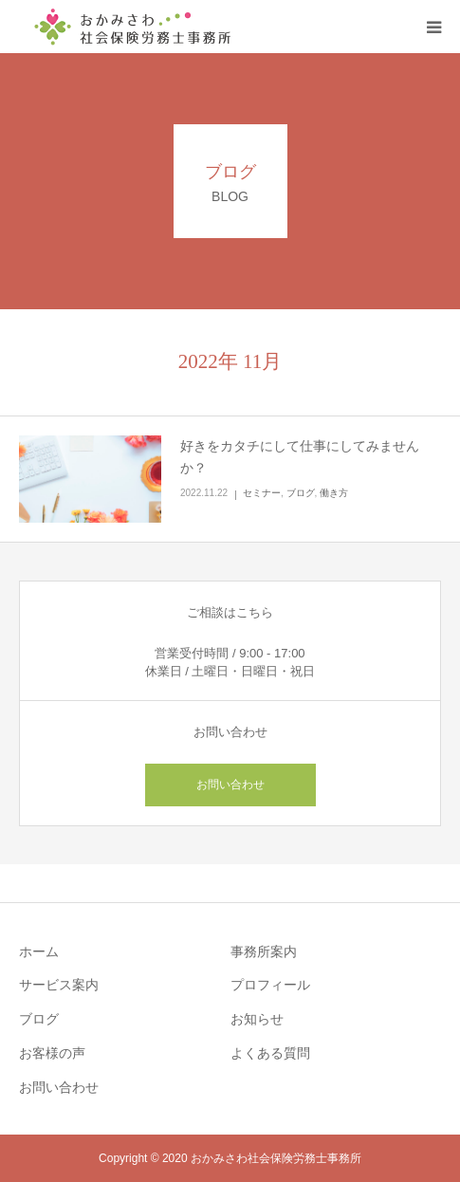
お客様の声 (52, 1053)
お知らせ (257, 1018)
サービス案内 (59, 984)
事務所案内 (263, 951)
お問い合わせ (230, 784)
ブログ (300, 493)
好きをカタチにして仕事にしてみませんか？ (299, 457)
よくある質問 (270, 1053)
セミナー (262, 493)
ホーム (39, 951)
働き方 (334, 493)
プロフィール (270, 984)
